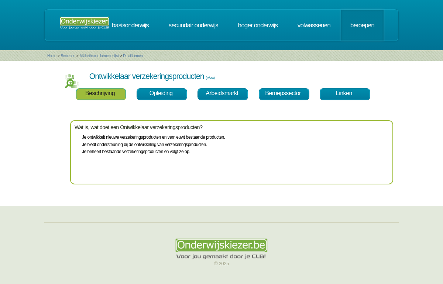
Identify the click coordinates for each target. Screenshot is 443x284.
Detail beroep (132, 56)
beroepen (362, 25)
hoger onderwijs (258, 25)
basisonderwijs (130, 25)
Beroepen (68, 56)
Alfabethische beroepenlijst (99, 56)
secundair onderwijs (193, 25)
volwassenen (314, 25)
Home (51, 56)
